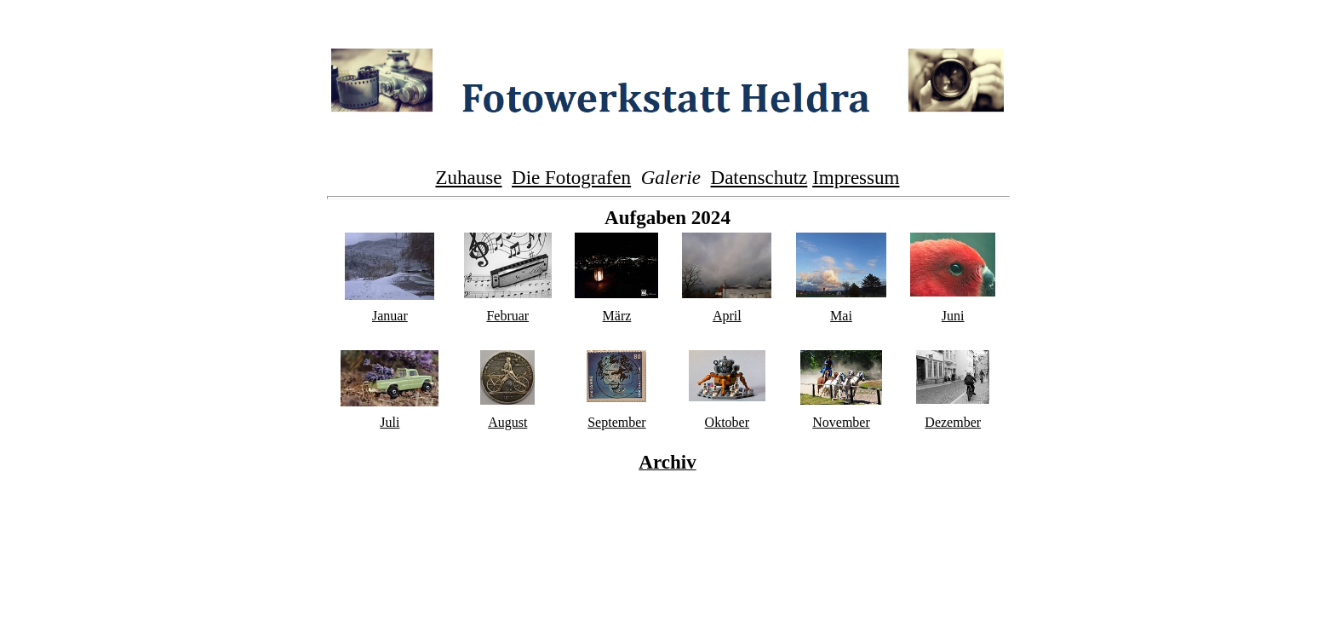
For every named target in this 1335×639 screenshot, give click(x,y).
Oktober (727, 422)
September (616, 422)
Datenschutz (759, 177)
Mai (841, 315)
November (841, 422)
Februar (507, 315)
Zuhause (469, 177)
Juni (953, 315)
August (507, 422)
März (617, 315)
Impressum (855, 177)
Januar (390, 315)
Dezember (953, 422)
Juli (389, 422)
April (727, 315)
